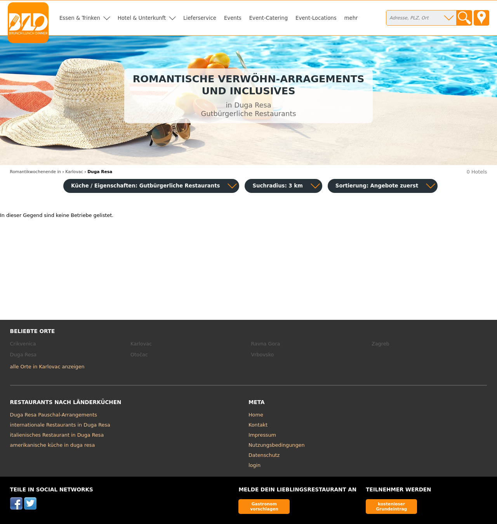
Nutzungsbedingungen (276, 445)
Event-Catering (268, 18)
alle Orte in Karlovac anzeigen (47, 367)
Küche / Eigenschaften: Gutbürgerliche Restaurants (145, 186)
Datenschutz (264, 455)
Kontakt (258, 425)
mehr (351, 18)
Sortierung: (376, 186)
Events (233, 18)
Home (255, 415)
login (254, 465)
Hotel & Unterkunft (142, 18)
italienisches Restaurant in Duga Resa (57, 435)
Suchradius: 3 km (277, 186)
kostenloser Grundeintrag (391, 506)
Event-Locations (316, 18)
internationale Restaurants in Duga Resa (60, 425)
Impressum (262, 435)
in (35, 171)
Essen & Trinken (79, 18)
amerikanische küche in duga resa (52, 445)
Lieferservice (199, 18)
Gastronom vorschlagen (264, 506)
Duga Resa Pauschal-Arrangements (53, 415)
